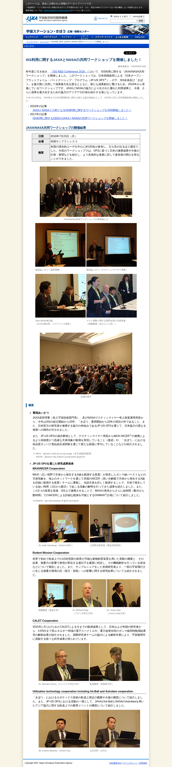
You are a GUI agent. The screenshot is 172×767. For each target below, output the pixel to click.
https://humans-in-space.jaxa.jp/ (57, 10)
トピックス (44, 42)
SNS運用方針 (115, 763)
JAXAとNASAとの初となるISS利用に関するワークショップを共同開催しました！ (82, 110)
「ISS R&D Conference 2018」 (69, 71)
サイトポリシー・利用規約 (135, 763)
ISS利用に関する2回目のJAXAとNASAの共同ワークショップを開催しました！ (80, 118)
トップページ (31, 42)
